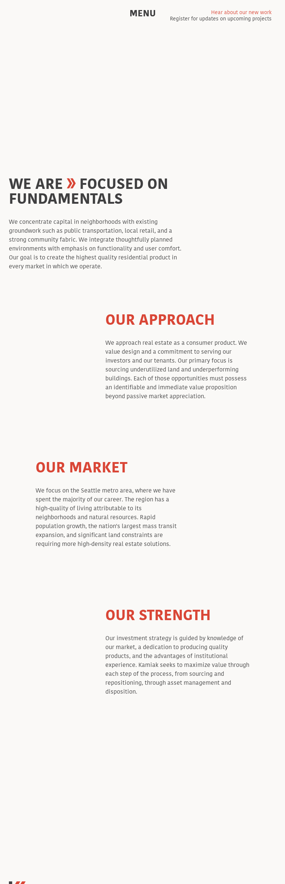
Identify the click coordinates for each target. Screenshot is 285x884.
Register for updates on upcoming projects (221, 16)
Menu (143, 13)
